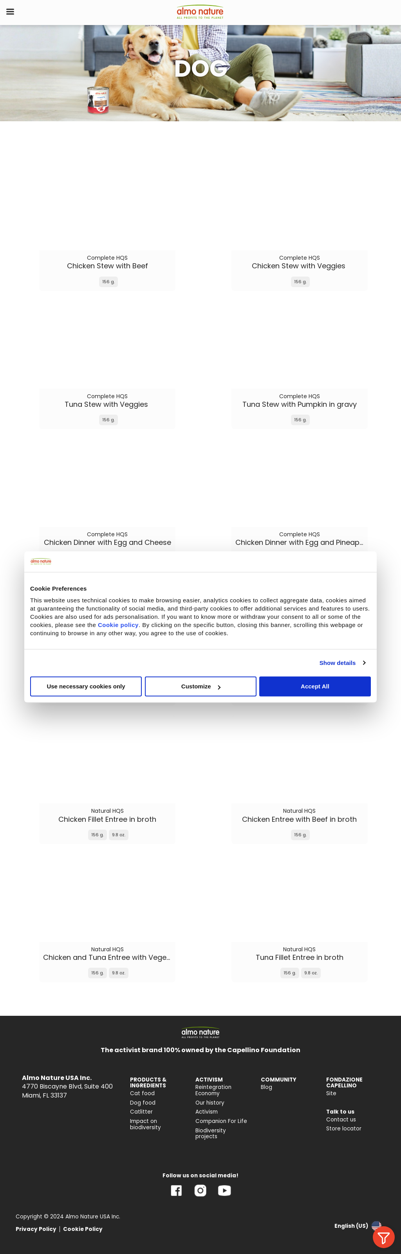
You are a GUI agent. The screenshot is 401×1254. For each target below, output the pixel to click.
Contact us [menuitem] (341, 1119)
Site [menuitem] (331, 1093)
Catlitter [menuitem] (141, 1112)
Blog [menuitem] (266, 1087)
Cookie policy (118, 625)
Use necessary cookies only (86, 686)
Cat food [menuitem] (142, 1093)
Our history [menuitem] (209, 1103)
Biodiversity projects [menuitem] (210, 1134)
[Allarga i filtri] (384, 1237)
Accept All (315, 686)
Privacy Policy (36, 1229)
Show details (338, 662)
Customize (200, 686)
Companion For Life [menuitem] (221, 1121)
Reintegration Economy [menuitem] (213, 1090)
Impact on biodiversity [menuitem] (145, 1124)
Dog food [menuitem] (142, 1103)
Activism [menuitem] (206, 1112)
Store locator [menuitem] (343, 1128)
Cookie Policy (83, 1229)
